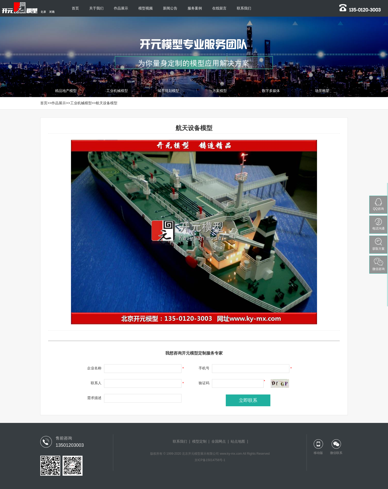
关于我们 (96, 8)
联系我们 (244, 8)
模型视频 (145, 8)
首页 (75, 8)
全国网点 (218, 441)
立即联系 (248, 400)
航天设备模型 (106, 103)
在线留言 (219, 8)
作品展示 (121, 8)
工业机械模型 (81, 103)
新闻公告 (170, 8)
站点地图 (238, 441)
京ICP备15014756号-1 (210, 460)
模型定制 (199, 441)
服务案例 (195, 8)
